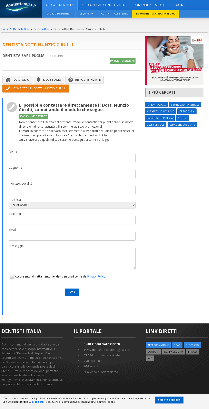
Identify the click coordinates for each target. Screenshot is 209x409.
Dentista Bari (21, 29)
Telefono (15, 214)
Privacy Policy (96, 277)
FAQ (150, 358)
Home (5, 29)
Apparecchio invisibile (161, 111)
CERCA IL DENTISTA (59, 5)
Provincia (15, 200)
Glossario (193, 345)
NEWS (178, 345)
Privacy (193, 351)
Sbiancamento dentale (186, 104)
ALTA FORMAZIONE (158, 345)
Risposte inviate (84, 80)
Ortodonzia (188, 111)
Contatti (154, 351)
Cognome (15, 167)
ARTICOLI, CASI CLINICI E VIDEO (103, 5)
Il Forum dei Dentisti (59, 13)
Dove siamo (49, 80)
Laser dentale (156, 124)
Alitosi (183, 117)
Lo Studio (17, 80)
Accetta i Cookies (169, 399)
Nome (13, 151)
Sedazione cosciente (183, 124)
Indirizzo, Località (20, 183)
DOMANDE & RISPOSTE (149, 5)
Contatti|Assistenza (115, 13)
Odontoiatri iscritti (102, 344)
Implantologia (156, 104)
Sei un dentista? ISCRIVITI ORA (157, 13)
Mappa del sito (174, 351)
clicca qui (37, 401)
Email (12, 230)
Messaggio (16, 246)
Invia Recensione (122, 61)
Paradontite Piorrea (160, 117)
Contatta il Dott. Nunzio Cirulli (36, 89)
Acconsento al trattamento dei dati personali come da (60, 277)
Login (178, 5)
